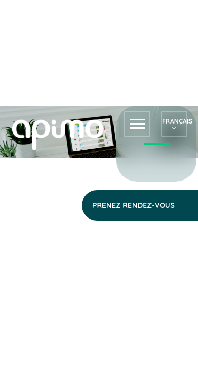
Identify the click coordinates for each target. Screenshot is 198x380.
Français (174, 121)
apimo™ (63, 133)
